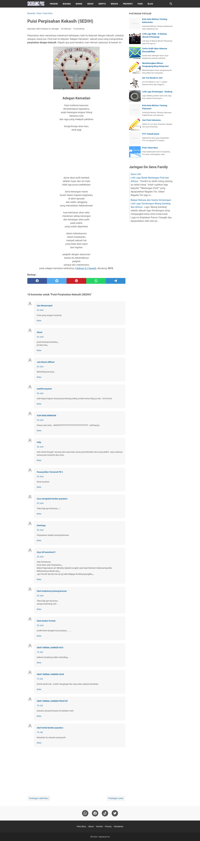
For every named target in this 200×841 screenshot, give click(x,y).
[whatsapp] (96, 281)
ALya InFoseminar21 (46, 552)
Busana (67, 4)
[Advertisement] (76, 153)
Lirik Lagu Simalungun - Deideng (157, 91)
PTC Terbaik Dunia (150, 134)
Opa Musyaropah (44, 305)
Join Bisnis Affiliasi (46, 362)
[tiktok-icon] (105, 813)
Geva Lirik (136, 174)
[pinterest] (76, 281)
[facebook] (37, 281)
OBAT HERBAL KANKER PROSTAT (52, 701)
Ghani (39, 332)
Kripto (102, 4)
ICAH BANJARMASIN (46, 415)
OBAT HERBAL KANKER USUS (50, 674)
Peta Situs (81, 826)
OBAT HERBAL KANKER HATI (50, 647)
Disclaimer (118, 826)
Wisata (114, 4)
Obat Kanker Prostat (46, 621)
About (91, 826)
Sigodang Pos (104, 837)
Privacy (108, 826)
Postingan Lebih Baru (39, 798)
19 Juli (40, 652)
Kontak (99, 826)
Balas (39, 320)
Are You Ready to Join (152, 78)
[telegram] (115, 281)
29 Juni (40, 625)
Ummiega (41, 525)
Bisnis (79, 4)
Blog (150, 4)
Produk (54, 4)
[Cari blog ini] (171, 4)
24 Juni (40, 310)
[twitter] (57, 281)
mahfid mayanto (44, 389)
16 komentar (79, 29)
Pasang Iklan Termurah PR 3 (50, 472)
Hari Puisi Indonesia (151, 120)
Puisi (140, 4)
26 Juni (40, 595)
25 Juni (40, 476)
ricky (39, 442)
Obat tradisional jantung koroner (52, 591)
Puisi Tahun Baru (150, 148)
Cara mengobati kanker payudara (52, 499)
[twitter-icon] (115, 813)
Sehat (90, 4)
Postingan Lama (115, 798)
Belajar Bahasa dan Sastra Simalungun (151, 200)
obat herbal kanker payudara (50, 728)
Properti (128, 4)
